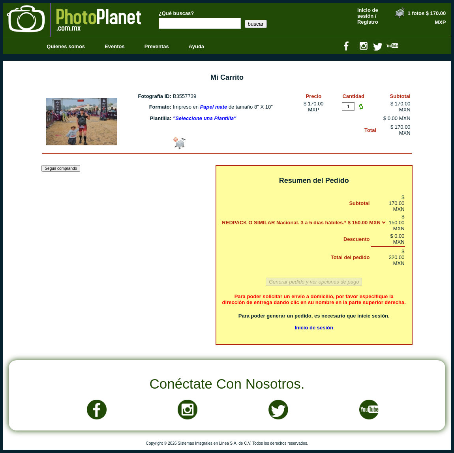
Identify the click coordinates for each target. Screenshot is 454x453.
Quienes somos (66, 46)
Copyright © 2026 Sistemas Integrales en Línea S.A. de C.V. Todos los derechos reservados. (227, 443)
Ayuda (196, 46)
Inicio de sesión (314, 328)
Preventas (156, 46)
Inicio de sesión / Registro (367, 16)
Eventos (115, 46)
